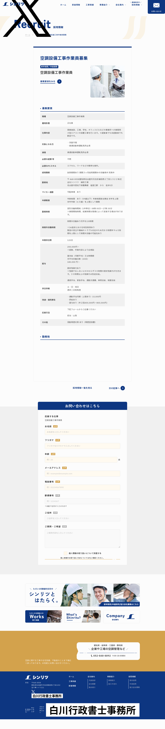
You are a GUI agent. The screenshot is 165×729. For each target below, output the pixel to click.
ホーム (71, 686)
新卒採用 (133, 690)
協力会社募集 (135, 697)
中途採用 (133, 693)
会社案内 (91, 686)
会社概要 (92, 693)
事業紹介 (110, 686)
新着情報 (72, 696)
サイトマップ (32, 720)
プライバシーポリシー (41, 720)
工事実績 (72, 691)
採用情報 (132, 686)
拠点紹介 (92, 697)
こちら (89, 558)
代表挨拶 (92, 690)
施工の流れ (112, 693)
